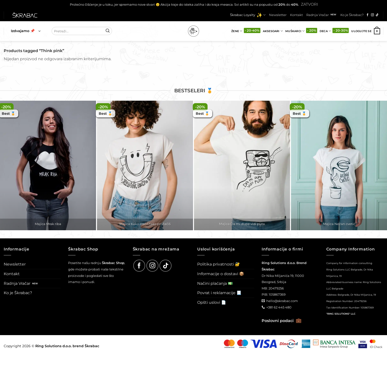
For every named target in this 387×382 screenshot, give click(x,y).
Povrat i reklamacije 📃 (219, 292)
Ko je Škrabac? (352, 15)
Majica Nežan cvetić (339, 224)
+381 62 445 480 (278, 307)
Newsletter (278, 15)
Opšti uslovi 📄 (211, 302)
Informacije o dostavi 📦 (220, 273)
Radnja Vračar (317, 15)
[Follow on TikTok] (377, 15)
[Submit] (107, 31)
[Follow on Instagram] (372, 15)
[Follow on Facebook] (367, 15)
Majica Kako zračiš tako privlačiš (145, 224)
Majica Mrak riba (48, 224)
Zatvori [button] (309, 4)
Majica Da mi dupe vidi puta (242, 224)
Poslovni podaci (282, 320)
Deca (325, 31)
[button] (25, 31)
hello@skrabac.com (282, 301)
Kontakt (296, 15)
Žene (236, 31)
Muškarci (295, 31)
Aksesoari (273, 31)
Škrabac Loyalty (248, 15)
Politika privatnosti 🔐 (218, 264)
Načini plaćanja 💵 (215, 283)
